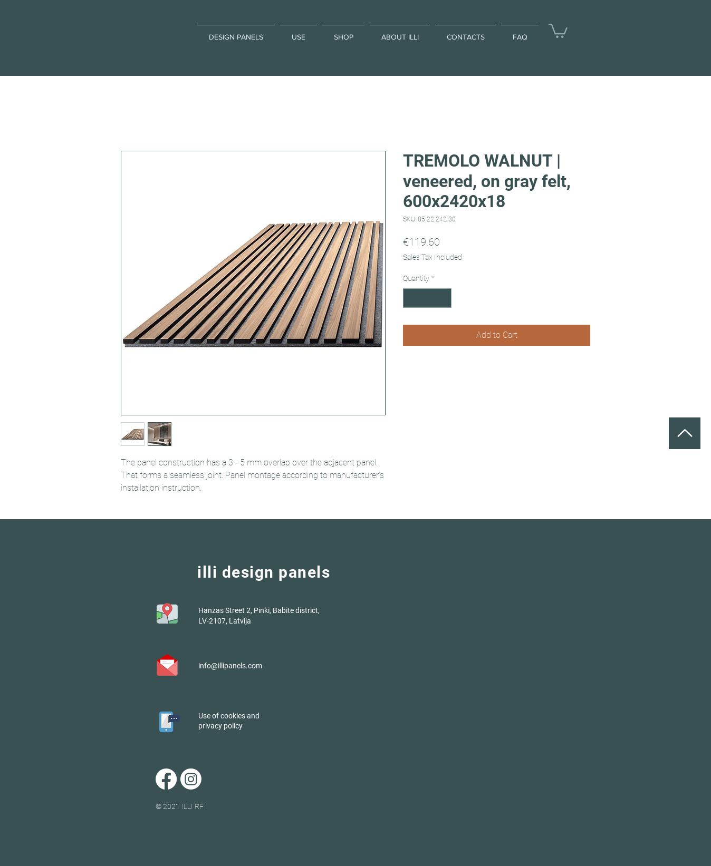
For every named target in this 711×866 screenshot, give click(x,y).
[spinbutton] (427, 298)
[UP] (684, 433)
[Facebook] (166, 779)
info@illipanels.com (230, 665)
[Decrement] (411, 298)
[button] (558, 30)
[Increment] (443, 298)
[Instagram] (190, 779)
